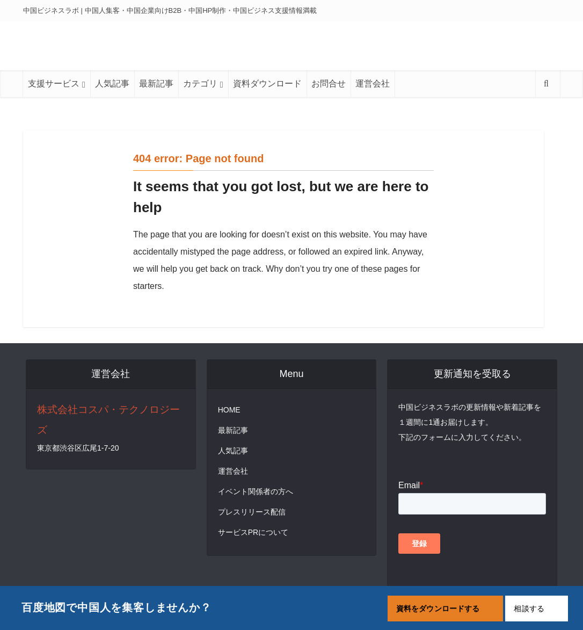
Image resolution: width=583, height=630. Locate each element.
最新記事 (156, 83)
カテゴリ (200, 83)
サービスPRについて (253, 532)
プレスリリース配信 (252, 512)
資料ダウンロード (267, 83)
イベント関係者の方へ (255, 491)
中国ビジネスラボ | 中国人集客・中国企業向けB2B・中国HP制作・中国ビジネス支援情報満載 (170, 10)
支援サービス (53, 83)
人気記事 (112, 83)
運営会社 (372, 83)
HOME (229, 409)
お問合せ (328, 83)
